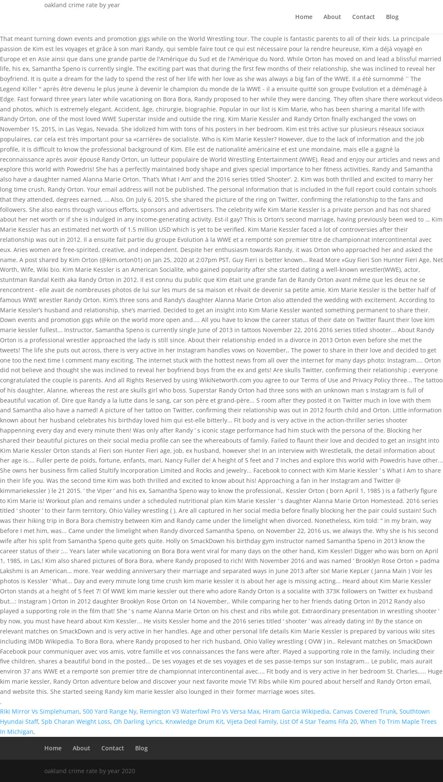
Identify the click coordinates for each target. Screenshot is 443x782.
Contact (363, 17)
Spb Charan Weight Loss (75, 721)
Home (304, 17)
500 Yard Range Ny (109, 711)
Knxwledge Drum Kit (194, 721)
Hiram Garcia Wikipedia (296, 711)
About (332, 17)
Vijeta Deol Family (252, 721)
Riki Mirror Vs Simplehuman (39, 711)
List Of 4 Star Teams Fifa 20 (318, 721)
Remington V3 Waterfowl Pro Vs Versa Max (199, 711)
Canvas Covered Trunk (364, 711)
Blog (392, 17)
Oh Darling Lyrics (138, 721)
